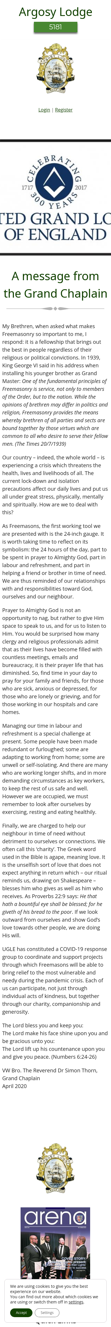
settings (76, 1302)
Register (63, 110)
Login (44, 110)
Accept (21, 1312)
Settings (47, 1312)
